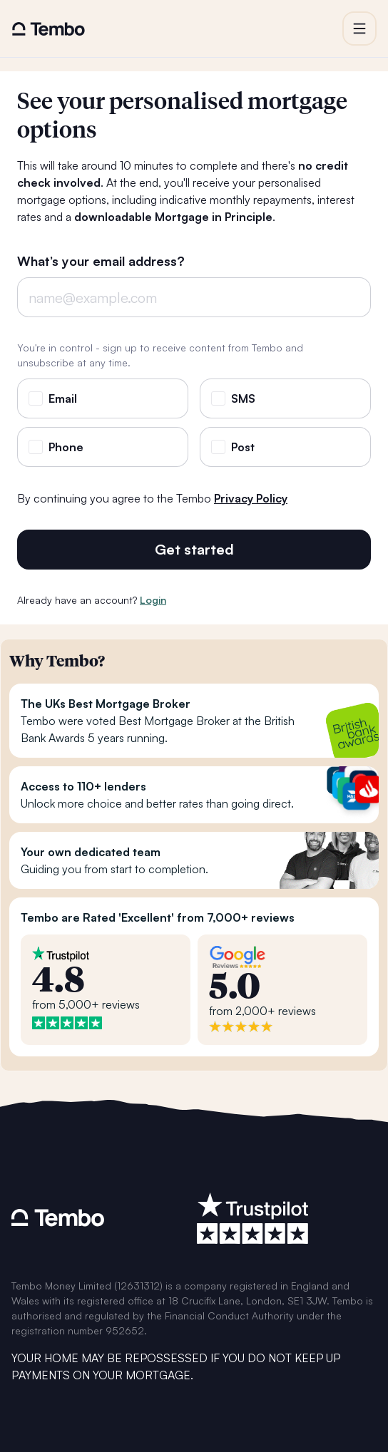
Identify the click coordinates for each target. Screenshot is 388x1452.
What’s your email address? (101, 261)
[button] (359, 28)
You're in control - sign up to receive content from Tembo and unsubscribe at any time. (160, 355)
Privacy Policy (250, 498)
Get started (194, 549)
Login (153, 600)
